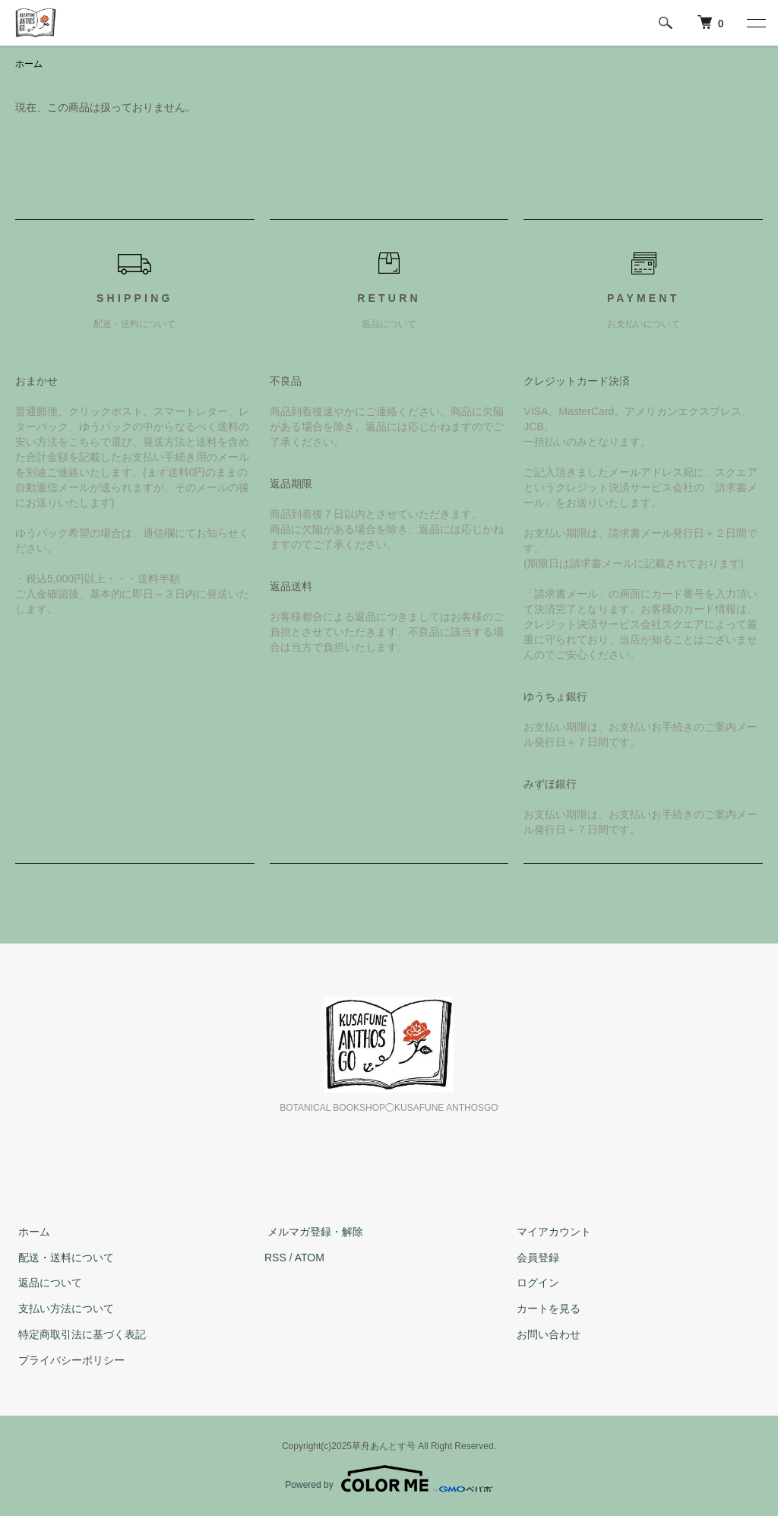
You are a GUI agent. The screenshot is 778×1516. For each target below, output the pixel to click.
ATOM (309, 1257)
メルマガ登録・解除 (312, 1232)
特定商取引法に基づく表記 (79, 1335)
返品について (47, 1283)
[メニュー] (755, 23)
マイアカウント (551, 1232)
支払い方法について (63, 1309)
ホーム (29, 64)
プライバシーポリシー (68, 1361)
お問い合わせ (545, 1335)
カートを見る (545, 1309)
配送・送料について (63, 1257)
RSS (275, 1257)
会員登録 (535, 1257)
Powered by (388, 1479)
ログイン (535, 1283)
